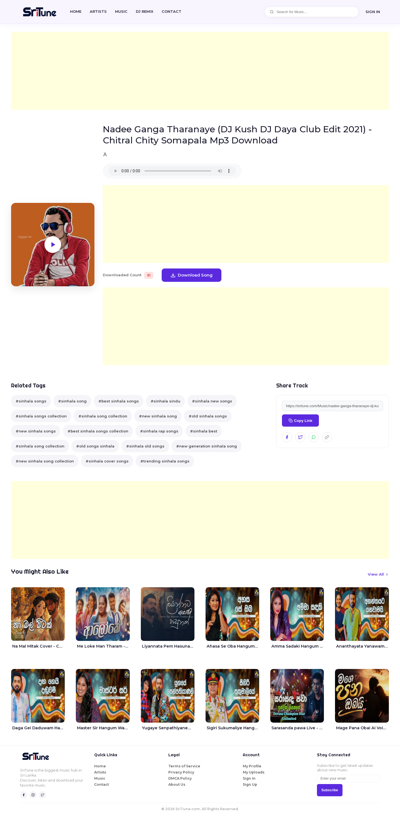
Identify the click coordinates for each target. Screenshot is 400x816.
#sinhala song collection (102, 416)
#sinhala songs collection (41, 416)
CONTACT (171, 11)
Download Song (191, 275)
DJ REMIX (144, 11)
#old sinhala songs (208, 416)
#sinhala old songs (145, 446)
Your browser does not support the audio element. (172, 170)
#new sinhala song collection (45, 461)
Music (121, 11)
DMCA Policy (180, 778)
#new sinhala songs (36, 431)
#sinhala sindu (165, 401)
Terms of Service (184, 766)
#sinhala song (72, 401)
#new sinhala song (158, 416)
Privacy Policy (181, 772)
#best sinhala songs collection (98, 431)
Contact (101, 784)
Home (75, 11)
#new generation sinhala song (206, 446)
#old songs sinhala (95, 446)
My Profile (252, 766)
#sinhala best (203, 431)
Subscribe (329, 790)
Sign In (249, 778)
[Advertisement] (177, 71)
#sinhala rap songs (159, 431)
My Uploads (253, 772)
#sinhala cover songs (107, 461)
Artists (98, 11)
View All (378, 574)
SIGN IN (373, 11)
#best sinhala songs (118, 401)
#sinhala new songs (212, 401)
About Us (176, 784)
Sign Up (250, 784)
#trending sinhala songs (164, 461)
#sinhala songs (31, 401)
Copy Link (300, 421)
